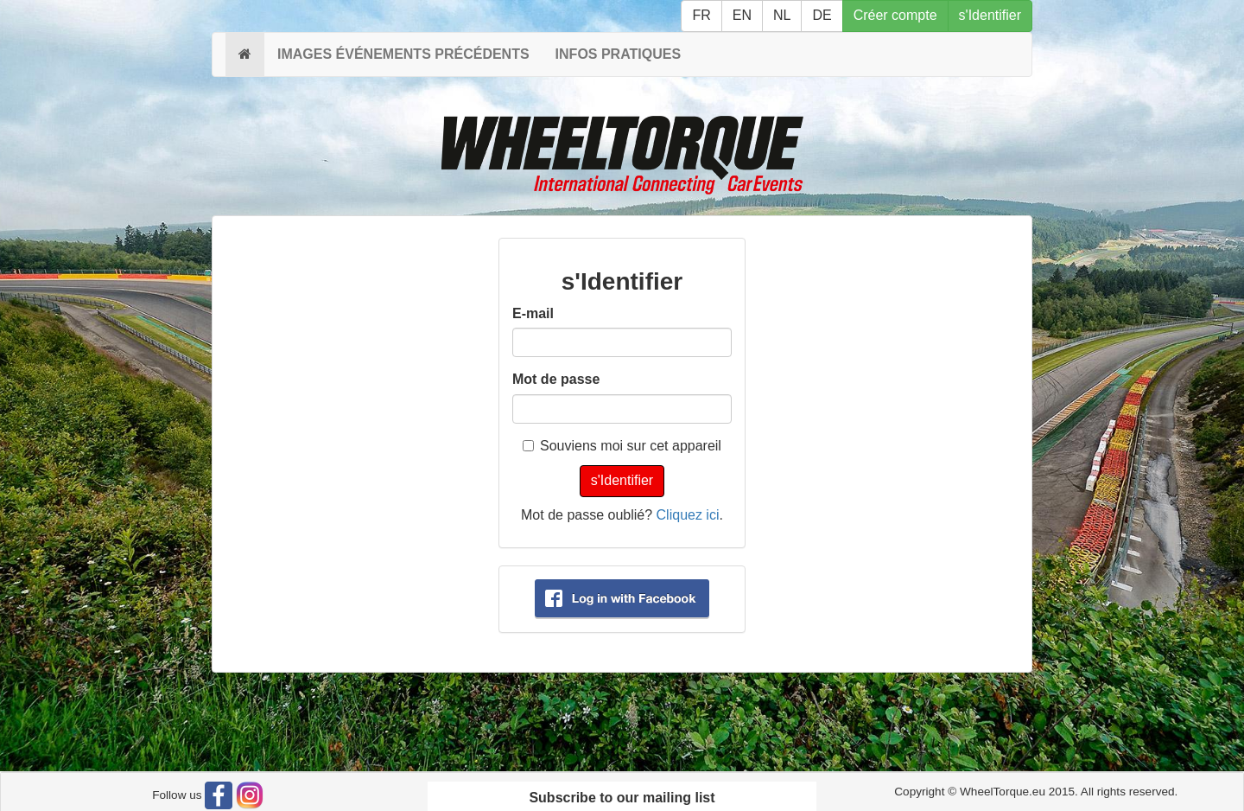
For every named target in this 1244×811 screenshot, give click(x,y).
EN (742, 15)
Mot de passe (556, 379)
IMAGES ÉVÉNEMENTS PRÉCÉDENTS (403, 54)
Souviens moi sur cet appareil (622, 445)
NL (781, 15)
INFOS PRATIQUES (618, 54)
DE (821, 15)
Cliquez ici (688, 515)
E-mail (533, 313)
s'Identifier (990, 15)
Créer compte (895, 15)
